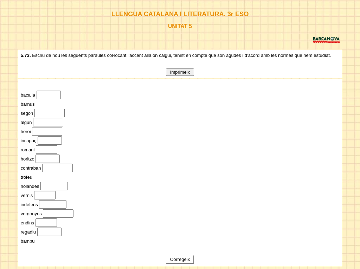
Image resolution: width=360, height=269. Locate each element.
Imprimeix (180, 72)
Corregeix (180, 259)
